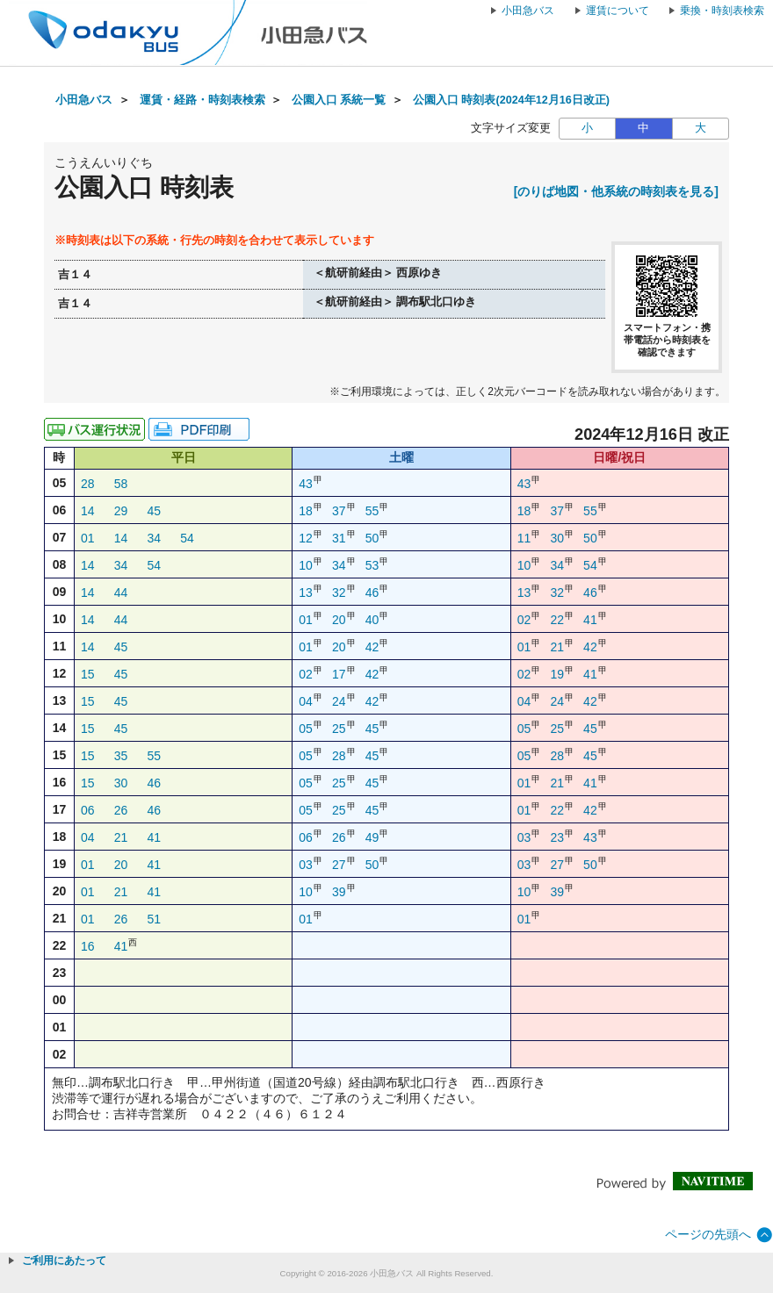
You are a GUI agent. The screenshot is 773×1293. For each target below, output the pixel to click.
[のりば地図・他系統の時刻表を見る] (616, 191)
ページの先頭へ (708, 1234)
